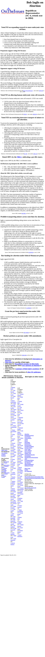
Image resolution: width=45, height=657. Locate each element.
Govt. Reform (28, 450)
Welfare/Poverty (29, 465)
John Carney (7, 465)
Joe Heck (19, 413)
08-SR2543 (31, 252)
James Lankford (20, 454)
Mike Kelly (20, 463)
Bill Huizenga (13, 520)
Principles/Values (29, 460)
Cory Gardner (13, 419)
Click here (8, 362)
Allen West (13, 435)
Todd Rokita (13, 492)
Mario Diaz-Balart (13, 430)
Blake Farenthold (20, 510)
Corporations (28, 438)
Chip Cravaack (13, 529)
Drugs (26, 441)
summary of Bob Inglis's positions (27, 369)
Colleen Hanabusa (4, 469)
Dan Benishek (13, 517)
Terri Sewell (6, 461)
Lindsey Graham (3, 455)
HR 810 (25, 114)
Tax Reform (28, 463)
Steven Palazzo (13, 543)
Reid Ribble (20, 531)
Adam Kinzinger (13, 473)
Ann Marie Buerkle (20, 432)
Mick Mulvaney (20, 482)
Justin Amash (13, 523)
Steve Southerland (13, 426)
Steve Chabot (20, 438)
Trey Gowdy (20, 479)
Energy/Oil (27, 443)
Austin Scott (13, 460)
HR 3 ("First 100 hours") (28, 90)
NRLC (19, 157)
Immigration (28, 456)
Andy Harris (12, 514)
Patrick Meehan (19, 468)
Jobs (26, 459)
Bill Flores (20, 501)
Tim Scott (19, 474)
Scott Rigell (20, 513)
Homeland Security (30, 454)
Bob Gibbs (20, 449)
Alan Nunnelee (13, 539)
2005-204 (35, 114)
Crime (26, 439)
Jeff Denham (13, 413)
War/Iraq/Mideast (29, 464)
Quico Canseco (19, 506)
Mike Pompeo (13, 507)
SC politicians (28, 471)
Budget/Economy (29, 435)
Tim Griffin (13, 407)
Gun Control (28, 452)
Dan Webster (13, 449)
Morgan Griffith (19, 522)
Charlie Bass (19, 402)
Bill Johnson (19, 452)
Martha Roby (13, 388)
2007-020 (41, 90)
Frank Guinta (20, 405)
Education (27, 442)
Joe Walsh (13, 465)
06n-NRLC (24, 213)
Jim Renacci (20, 446)
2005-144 (35, 153)
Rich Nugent (13, 446)
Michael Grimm (20, 418)
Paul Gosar (13, 394)
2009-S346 (24, 355)
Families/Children (29, 446)
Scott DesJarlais (20, 491)
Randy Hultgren (13, 477)
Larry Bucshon (13, 495)
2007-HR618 (26, 332)
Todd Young (13, 498)
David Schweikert (13, 401)
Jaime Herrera (20, 525)
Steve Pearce (20, 410)
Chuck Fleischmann (20, 488)
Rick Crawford (13, 404)
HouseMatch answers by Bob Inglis (27, 364)
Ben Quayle (13, 397)
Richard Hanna (20, 428)
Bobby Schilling (13, 482)
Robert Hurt (19, 518)
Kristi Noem (20, 485)
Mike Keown (13, 452)
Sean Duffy (20, 528)
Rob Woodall (13, 455)
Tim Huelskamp (13, 501)
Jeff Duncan (19, 476)
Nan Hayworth (20, 421)
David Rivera (13, 443)
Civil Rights (28, 437)
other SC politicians (34, 372)
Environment (28, 445)
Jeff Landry (13, 510)
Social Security (28, 461)
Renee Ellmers (20, 394)
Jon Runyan (19, 408)
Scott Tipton (13, 416)
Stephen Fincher (19, 498)
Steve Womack (13, 410)
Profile (26, 470)
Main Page (27, 468)
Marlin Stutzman (13, 489)
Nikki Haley (4, 450)
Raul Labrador (13, 463)
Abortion (27, 434)
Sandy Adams (13, 439)
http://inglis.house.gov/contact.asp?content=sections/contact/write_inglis (34, 477)
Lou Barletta (20, 460)
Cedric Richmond (4, 471)
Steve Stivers (19, 443)
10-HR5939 (28, 308)
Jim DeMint (4, 453)
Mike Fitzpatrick (20, 471)
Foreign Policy (28, 448)
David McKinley (19, 535)
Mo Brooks (13, 391)
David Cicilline (3, 476)
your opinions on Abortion (31, 365)
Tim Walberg (13, 526)
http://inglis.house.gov (30, 487)
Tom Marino (20, 457)
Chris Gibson (20, 424)
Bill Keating (7, 472)
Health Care (28, 453)
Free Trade (27, 449)
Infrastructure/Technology (31, 457)
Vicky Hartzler (13, 533)
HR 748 (25, 153)
